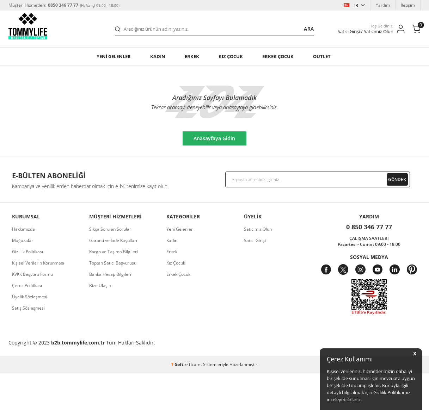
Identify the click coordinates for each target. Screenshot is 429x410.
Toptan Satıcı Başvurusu (112, 263)
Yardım (383, 5)
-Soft (177, 364)
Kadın (157, 56)
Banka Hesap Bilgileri (110, 274)
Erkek (192, 56)
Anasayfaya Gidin (218, 138)
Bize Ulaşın (100, 285)
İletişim (408, 5)
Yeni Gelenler (179, 229)
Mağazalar (22, 240)
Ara (309, 28)
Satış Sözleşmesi (28, 308)
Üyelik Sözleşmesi (29, 297)
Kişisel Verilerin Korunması (38, 263)
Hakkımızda (23, 229)
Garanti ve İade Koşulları (113, 240)
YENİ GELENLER (114, 56)
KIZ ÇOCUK (231, 56)
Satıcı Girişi (255, 240)
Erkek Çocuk (178, 274)
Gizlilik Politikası (27, 252)
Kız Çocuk (175, 263)
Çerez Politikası (27, 285)
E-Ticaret (193, 364)
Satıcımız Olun (258, 229)
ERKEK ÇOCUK (278, 56)
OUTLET (322, 56)
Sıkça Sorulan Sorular (110, 229)
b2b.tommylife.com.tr (78, 342)
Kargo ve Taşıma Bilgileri (113, 252)
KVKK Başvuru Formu (32, 274)
